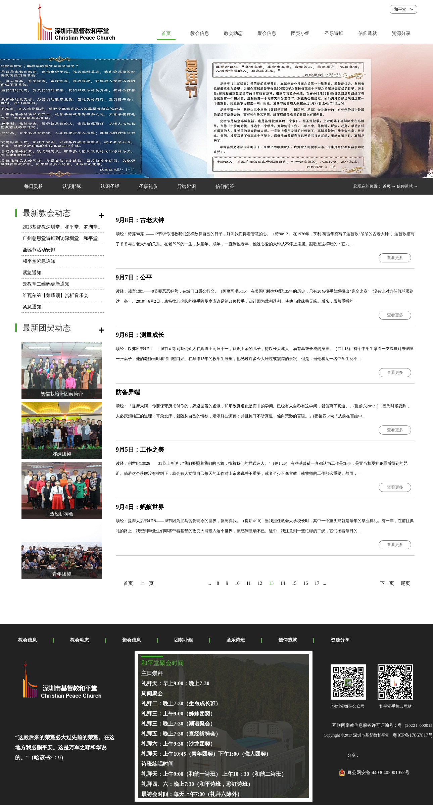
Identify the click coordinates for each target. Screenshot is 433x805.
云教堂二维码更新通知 (45, 284)
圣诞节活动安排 (38, 249)
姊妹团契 (61, 453)
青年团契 (61, 573)
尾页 (405, 583)
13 (271, 583)
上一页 (147, 583)
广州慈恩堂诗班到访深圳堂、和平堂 (60, 238)
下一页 (387, 583)
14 (282, 583)
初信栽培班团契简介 (62, 393)
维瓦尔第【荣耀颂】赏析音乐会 (55, 295)
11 (248, 583)
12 (259, 583)
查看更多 (395, 257)
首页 (166, 33)
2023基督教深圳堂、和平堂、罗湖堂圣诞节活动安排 (76, 227)
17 (317, 583)
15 (294, 583)
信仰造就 (405, 186)
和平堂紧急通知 (38, 261)
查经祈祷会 (62, 513)
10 (237, 583)
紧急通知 (31, 272)
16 (305, 583)
